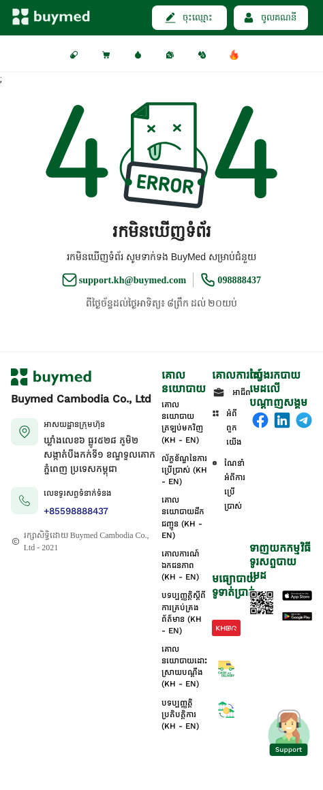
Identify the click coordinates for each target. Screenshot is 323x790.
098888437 (239, 280)
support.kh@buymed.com (133, 280)
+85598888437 (76, 511)
